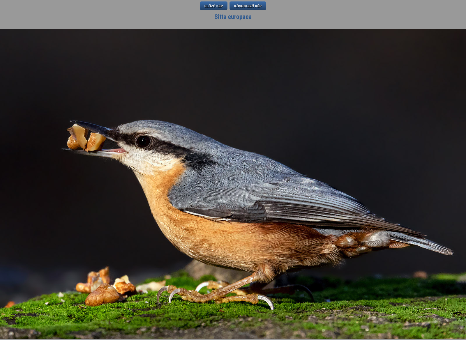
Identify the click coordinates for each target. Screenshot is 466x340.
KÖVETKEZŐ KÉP (248, 6)
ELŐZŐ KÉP (213, 6)
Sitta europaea (233, 16)
